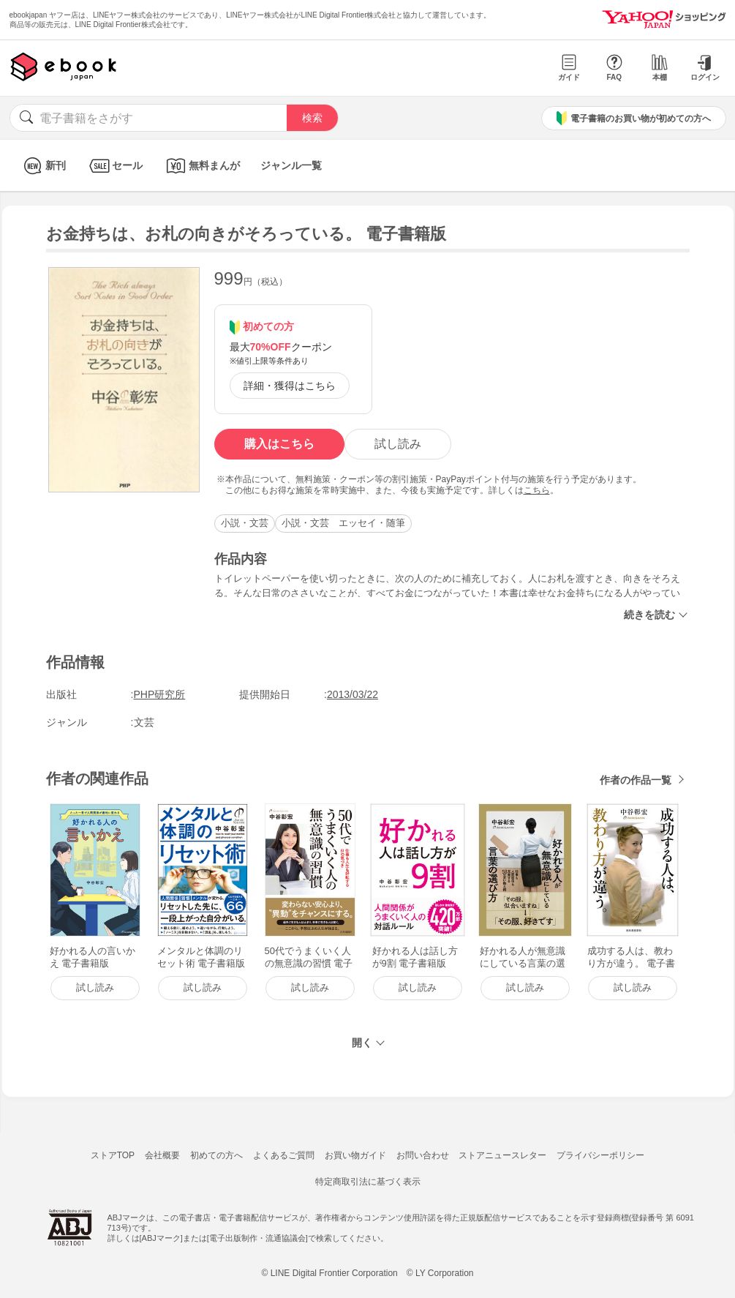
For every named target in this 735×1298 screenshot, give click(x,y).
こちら (537, 490)
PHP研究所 (160, 694)
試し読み (397, 444)
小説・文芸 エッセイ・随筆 (343, 522)
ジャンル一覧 (291, 165)
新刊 (43, 166)
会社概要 (162, 1155)
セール (114, 166)
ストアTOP (113, 1155)
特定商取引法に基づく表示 (368, 1182)
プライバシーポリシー (600, 1155)
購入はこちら (279, 444)
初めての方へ (216, 1155)
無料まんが (201, 166)
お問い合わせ (422, 1155)
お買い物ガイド (355, 1155)
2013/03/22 (352, 694)
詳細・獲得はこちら (290, 385)
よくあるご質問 (283, 1155)
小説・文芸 (244, 522)
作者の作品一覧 (635, 780)
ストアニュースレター (502, 1155)
